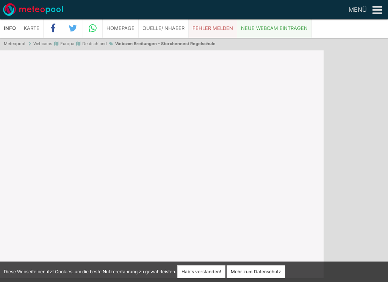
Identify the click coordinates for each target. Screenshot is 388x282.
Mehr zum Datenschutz (256, 271)
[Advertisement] (355, 166)
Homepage (120, 28)
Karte (31, 28)
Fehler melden (212, 28)
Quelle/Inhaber (163, 28)
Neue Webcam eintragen (274, 28)
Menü (365, 10)
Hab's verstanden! (201, 271)
